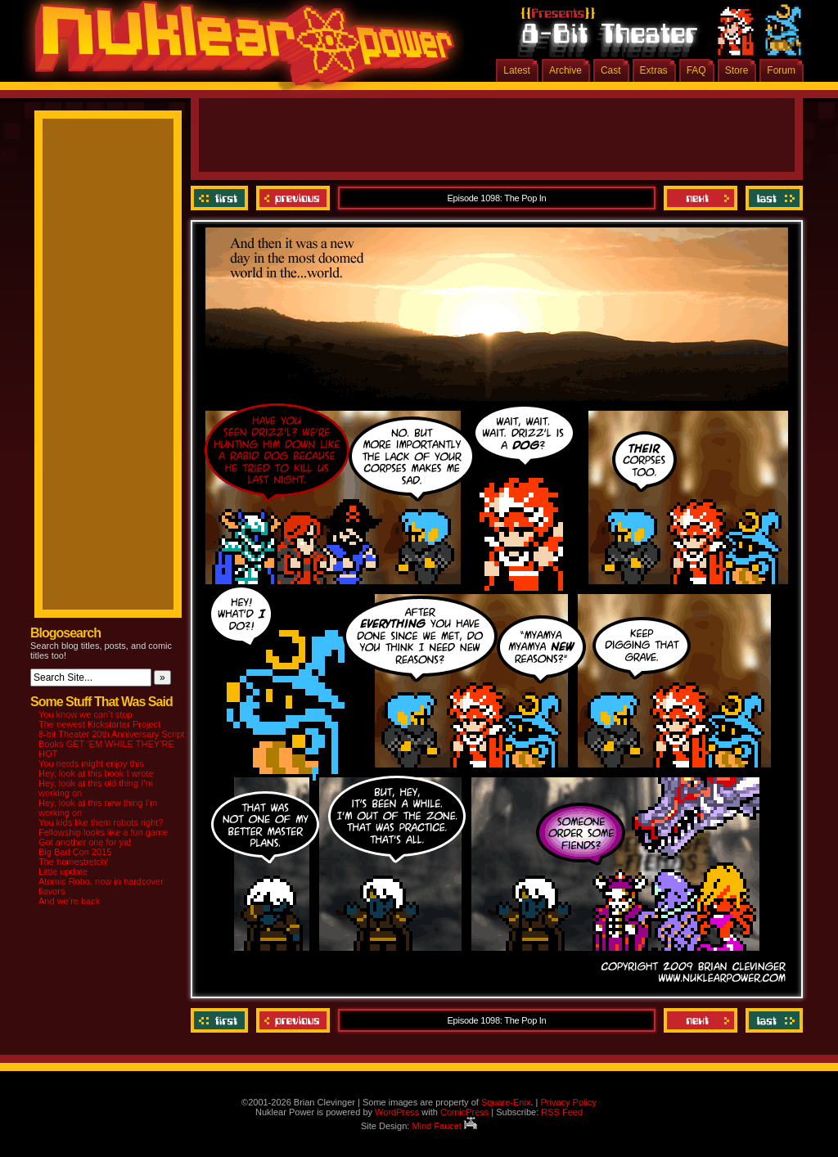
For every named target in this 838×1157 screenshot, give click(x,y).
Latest (516, 70)
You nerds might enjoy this (91, 763)
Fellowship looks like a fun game (103, 832)
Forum (781, 70)
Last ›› (772, 198)
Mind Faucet (444, 1126)
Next (700, 198)
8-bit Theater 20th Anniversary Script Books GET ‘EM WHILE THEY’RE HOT (111, 744)
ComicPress (464, 1112)
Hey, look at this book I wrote (95, 773)
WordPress (397, 1112)
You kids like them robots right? (100, 822)
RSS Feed (562, 1112)
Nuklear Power (239, 49)
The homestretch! (73, 862)
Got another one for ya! (84, 842)
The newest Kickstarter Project (99, 724)
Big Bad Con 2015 (74, 852)
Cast (611, 70)
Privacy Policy (568, 1102)
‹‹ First (221, 198)
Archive (565, 70)
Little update (63, 871)
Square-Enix (506, 1102)
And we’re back (69, 901)
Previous (293, 198)
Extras (654, 70)
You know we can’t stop (85, 714)
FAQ (696, 70)
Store (737, 70)
